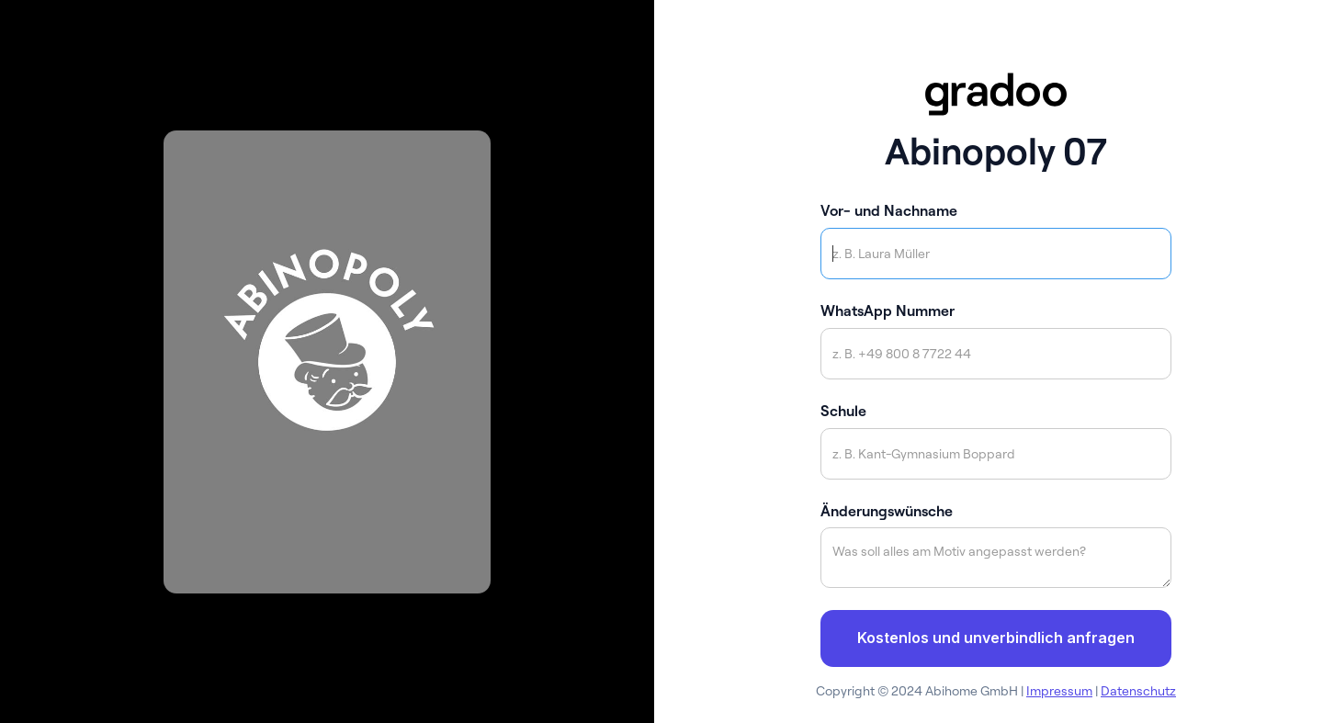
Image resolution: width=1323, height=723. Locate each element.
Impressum (1059, 691)
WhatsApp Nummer (887, 310)
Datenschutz (1138, 691)
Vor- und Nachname (888, 210)
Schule (843, 410)
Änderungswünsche (886, 511)
